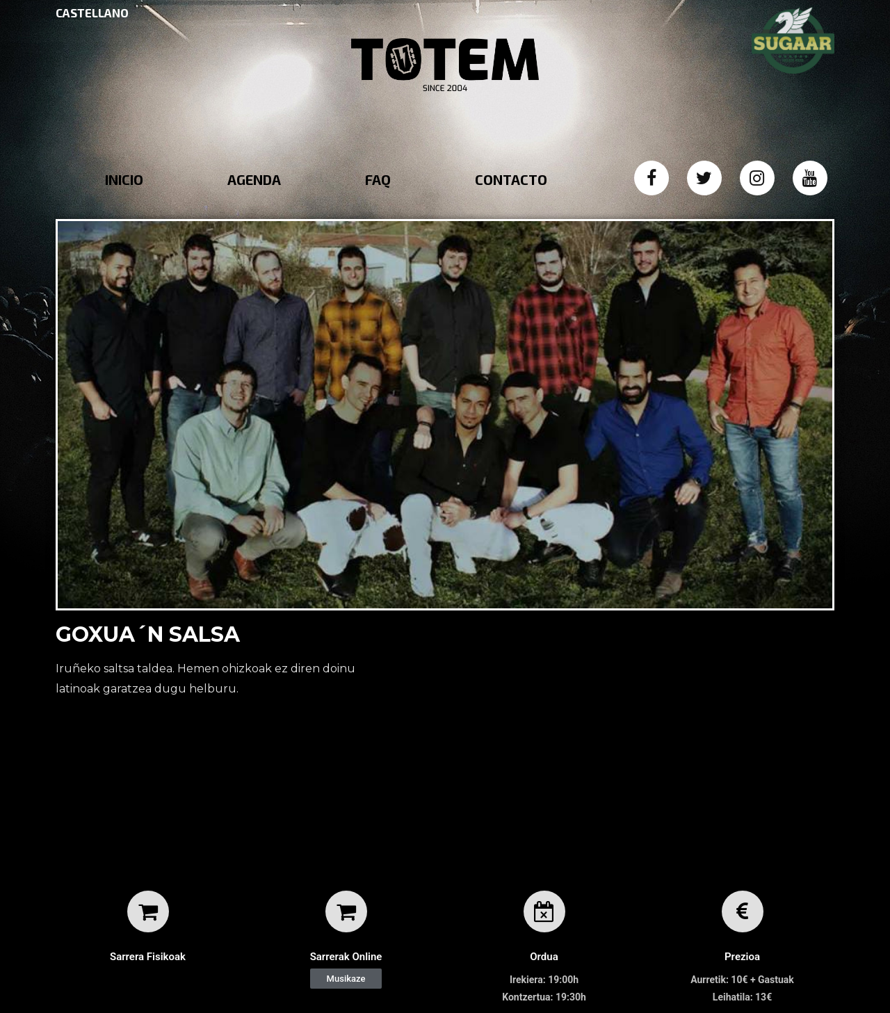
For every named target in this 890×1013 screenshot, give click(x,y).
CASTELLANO (92, 12)
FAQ (378, 179)
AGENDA (254, 179)
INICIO (124, 179)
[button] (346, 979)
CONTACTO (511, 179)
